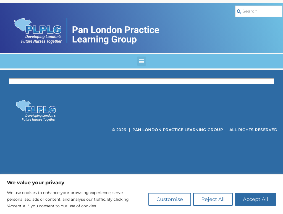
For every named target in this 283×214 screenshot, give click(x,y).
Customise (169, 199)
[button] (141, 61)
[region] (141, 194)
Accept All (255, 199)
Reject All (213, 199)
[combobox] (258, 11)
